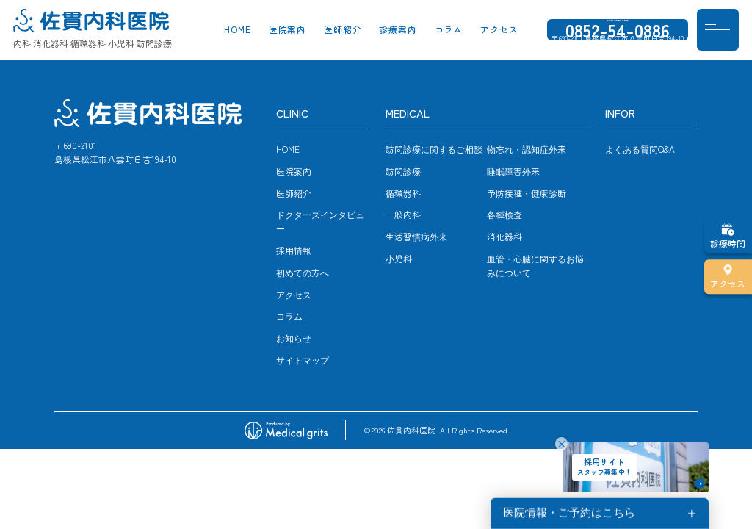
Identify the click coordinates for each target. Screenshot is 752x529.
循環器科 (403, 193)
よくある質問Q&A (640, 149)
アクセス (499, 31)
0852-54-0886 (617, 31)
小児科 (399, 258)
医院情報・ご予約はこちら (569, 513)
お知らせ (293, 337)
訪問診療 (403, 171)
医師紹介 (343, 31)
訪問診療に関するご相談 (434, 149)
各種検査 (504, 214)
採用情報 (293, 250)
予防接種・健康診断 (526, 193)
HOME (237, 31)
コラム (449, 31)
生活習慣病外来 (416, 236)
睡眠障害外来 (513, 171)
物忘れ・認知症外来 (526, 149)
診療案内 (398, 31)
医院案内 (288, 31)
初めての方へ (302, 272)
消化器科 (504, 236)
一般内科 (403, 214)
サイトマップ (302, 359)
